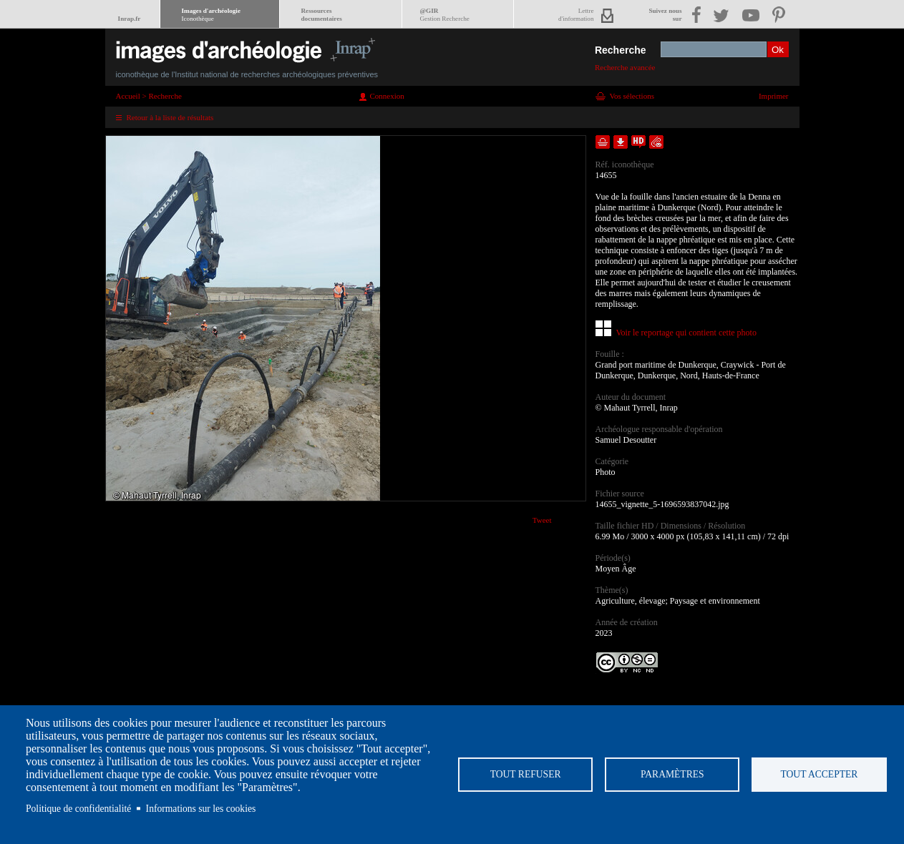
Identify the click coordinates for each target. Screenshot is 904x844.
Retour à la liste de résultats (170, 117)
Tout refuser (525, 774)
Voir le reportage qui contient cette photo (686, 333)
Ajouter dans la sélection (603, 142)
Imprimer (774, 96)
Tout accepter (818, 774)
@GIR (445, 14)
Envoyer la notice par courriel (656, 142)
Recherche (620, 50)
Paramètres (672, 774)
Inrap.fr (129, 18)
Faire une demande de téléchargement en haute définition (638, 142)
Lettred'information (575, 14)
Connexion (387, 96)
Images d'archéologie (211, 14)
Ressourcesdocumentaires (321, 14)
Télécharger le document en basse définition (620, 142)
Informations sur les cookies (201, 808)
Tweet (542, 520)
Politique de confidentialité (78, 808)
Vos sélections (632, 96)
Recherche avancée (625, 67)
